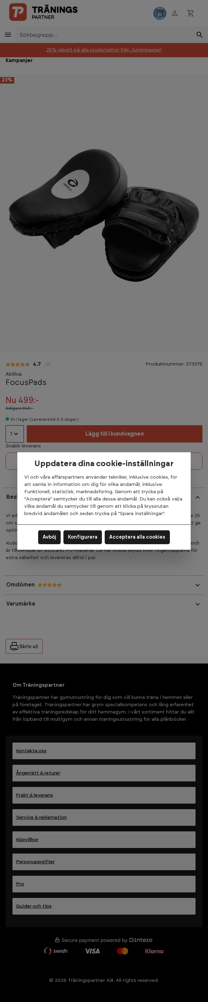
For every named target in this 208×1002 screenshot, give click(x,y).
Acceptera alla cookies (137, 537)
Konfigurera (82, 537)
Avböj (49, 537)
